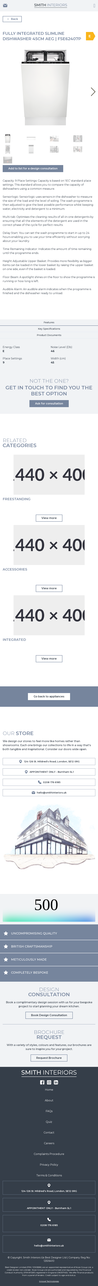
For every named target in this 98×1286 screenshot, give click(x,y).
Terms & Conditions (49, 1175)
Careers (49, 1143)
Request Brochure (49, 1058)
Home (49, 1089)
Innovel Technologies (49, 1281)
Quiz (49, 1121)
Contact (49, 1132)
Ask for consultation (49, 403)
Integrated (14, 640)
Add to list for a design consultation (33, 168)
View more (49, 518)
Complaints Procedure (49, 1154)
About (49, 1100)
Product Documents (49, 335)
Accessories (15, 569)
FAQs (49, 1111)
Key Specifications (49, 328)
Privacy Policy (49, 1164)
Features (49, 322)
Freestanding (17, 499)
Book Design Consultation (49, 1015)
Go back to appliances (49, 696)
